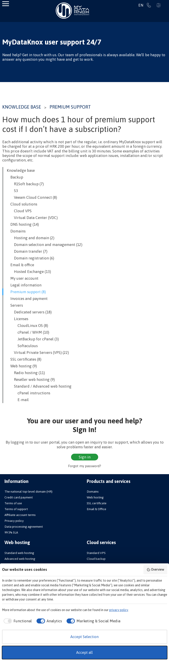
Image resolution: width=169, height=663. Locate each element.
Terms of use (13, 503)
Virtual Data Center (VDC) (32, 217)
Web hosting (95, 497)
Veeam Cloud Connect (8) (32, 197)
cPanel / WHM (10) (28, 332)
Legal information (24, 285)
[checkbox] (17, 621)
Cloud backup (96, 558)
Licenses (17, 319)
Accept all (84, 652)
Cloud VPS (19, 211)
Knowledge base (21, 106)
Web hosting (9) (22, 366)
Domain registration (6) (30, 258)
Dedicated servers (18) (29, 312)
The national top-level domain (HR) (28, 491)
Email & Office (96, 509)
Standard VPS (96, 553)
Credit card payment (18, 497)
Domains (16, 231)
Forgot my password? (84, 466)
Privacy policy (14, 520)
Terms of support (16, 509)
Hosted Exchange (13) (29, 271)
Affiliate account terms (20, 515)
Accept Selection (84, 636)
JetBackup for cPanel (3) (33, 339)
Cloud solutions (22, 204)
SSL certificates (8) (24, 359)
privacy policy (118, 610)
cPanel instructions (28, 393)
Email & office (20, 265)
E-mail (18, 399)
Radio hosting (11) (26, 373)
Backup (15, 177)
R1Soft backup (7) (25, 184)
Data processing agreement (23, 526)
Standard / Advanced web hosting (39, 386)
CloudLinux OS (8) (27, 325)
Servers (15, 305)
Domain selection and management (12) (44, 244)
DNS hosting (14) (23, 224)
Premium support (70, 106)
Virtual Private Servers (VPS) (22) (38, 352)
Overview (155, 570)
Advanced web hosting (19, 558)
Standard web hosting (19, 553)
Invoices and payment (27, 298)
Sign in (159, 5)
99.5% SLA (11, 532)
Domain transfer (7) (27, 251)
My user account (22, 278)
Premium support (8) (26, 292)
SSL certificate (96, 503)
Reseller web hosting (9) (31, 379)
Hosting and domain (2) (30, 238)
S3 (12, 190)
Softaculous (22, 346)
